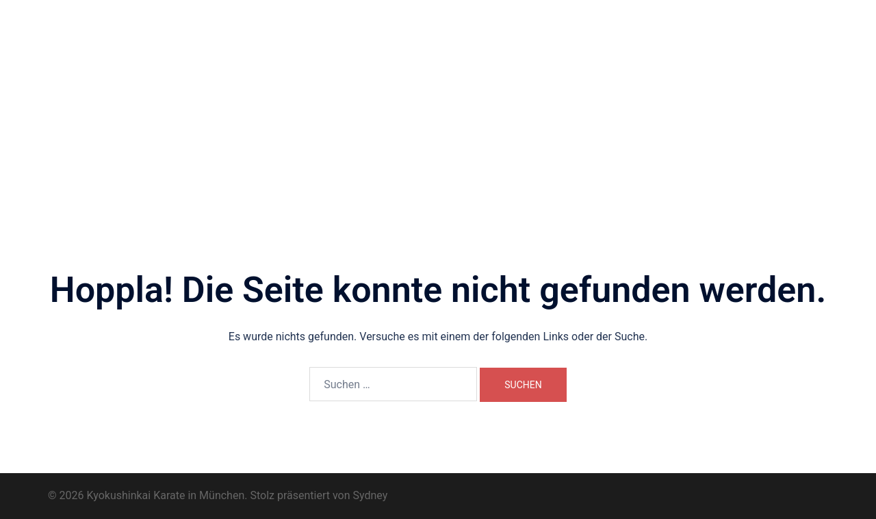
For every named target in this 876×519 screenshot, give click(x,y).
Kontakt (528, 62)
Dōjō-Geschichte (581, 46)
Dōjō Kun (655, 46)
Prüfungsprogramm (366, 62)
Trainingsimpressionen (742, 46)
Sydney (370, 495)
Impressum (589, 62)
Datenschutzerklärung (679, 62)
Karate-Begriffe (460, 62)
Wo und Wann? (414, 46)
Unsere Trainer (495, 46)
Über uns (343, 46)
